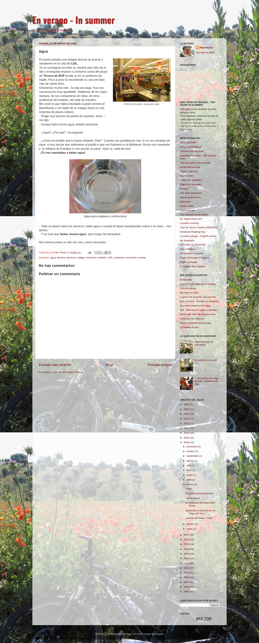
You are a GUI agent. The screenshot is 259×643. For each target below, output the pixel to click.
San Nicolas (186, 175)
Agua (189, 488)
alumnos (71, 257)
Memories (185, 201)
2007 (187, 582)
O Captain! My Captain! (192, 266)
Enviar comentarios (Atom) (68, 372)
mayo (190, 475)
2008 (187, 577)
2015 (187, 544)
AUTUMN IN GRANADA (193, 244)
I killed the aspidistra (191, 180)
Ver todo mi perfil (205, 52)
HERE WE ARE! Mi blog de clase (198, 314)
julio (189, 465)
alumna (61, 257)
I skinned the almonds (191, 151)
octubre (191, 451)
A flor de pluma (188, 288)
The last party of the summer (195, 162)
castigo (81, 257)
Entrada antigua (160, 365)
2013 (187, 553)
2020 (187, 432)
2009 (187, 572)
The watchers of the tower (194, 214)
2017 (187, 534)
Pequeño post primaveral (199, 493)
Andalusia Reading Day (192, 231)
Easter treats (187, 206)
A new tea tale (187, 210)
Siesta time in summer (192, 253)
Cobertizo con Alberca (192, 318)
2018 (187, 442)
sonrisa (142, 257)
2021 (187, 428)
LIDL (110, 257)
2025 (187, 409)
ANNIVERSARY (188, 142)
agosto (190, 460)
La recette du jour (189, 327)
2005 (187, 591)
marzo (190, 484)
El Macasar (186, 279)
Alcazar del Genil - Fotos (199, 518)
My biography (187, 240)
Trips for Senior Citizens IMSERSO (199, 227)
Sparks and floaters (190, 197)
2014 (187, 549)
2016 (187, 539)
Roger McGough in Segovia (195, 257)
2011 (187, 563)
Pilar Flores (206, 47)
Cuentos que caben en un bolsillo (198, 284)
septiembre (193, 456)
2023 (187, 418)
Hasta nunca (193, 498)
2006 (187, 587)
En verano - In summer (73, 19)
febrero (191, 524)
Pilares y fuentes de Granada (195, 323)
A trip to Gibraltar (189, 171)
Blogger (159, 634)
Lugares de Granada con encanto (198, 297)
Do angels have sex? (191, 218)
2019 (187, 437)
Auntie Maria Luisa (190, 167)
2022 (187, 423)
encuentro (91, 257)
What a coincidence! (191, 147)
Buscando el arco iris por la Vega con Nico (200, 512)
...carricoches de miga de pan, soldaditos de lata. (206, 381)
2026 (187, 404)
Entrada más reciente (55, 365)
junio (189, 470)
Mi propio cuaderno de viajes (195, 305)
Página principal (188, 262)
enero (190, 529)
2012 (187, 558)
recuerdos (131, 257)
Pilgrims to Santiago (190, 184)
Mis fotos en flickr (189, 292)
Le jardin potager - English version (198, 236)
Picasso (184, 188)
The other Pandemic (191, 193)
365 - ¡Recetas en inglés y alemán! (198, 310)
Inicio (109, 365)
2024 (187, 414)
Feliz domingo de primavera (204, 343)
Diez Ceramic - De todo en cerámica (199, 301)
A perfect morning (189, 223)
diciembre (192, 446)
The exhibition (187, 249)
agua (53, 257)
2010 (187, 568)
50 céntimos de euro (206, 360)
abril (189, 479)
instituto (102, 257)
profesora (119, 257)
